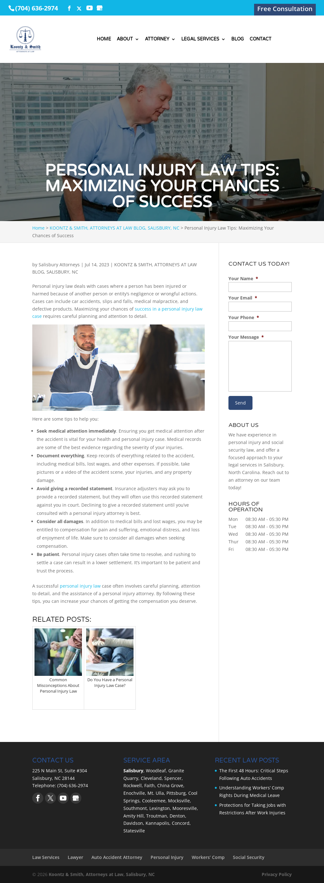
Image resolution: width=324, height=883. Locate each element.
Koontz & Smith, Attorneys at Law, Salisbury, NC (102, 874)
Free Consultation (285, 10)
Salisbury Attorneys (59, 265)
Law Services (45, 857)
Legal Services (200, 39)
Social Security (249, 857)
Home (104, 39)
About (125, 39)
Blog (237, 39)
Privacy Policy (277, 874)
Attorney (157, 39)
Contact (260, 39)
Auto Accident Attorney (116, 857)
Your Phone (243, 317)
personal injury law (80, 586)
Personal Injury (167, 857)
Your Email (242, 298)
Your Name (243, 278)
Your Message (246, 337)
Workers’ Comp (208, 857)
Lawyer (75, 857)
